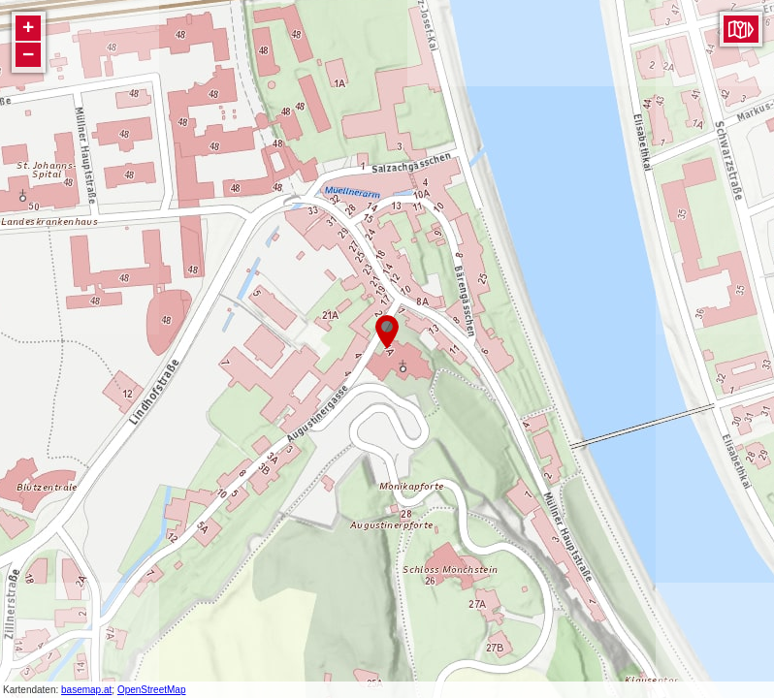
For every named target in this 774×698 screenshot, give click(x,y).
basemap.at (86, 689)
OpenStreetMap (151, 689)
